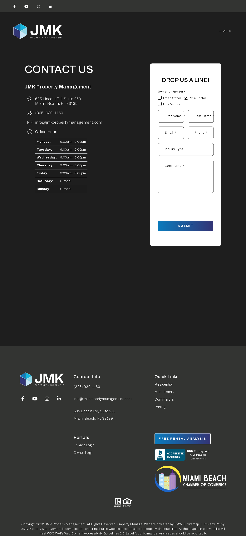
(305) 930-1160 (49, 113)
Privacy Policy (214, 524)
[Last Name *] (201, 116)
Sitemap (193, 524)
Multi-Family (165, 392)
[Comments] (186, 176)
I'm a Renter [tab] (197, 98)
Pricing (160, 407)
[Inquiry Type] (186, 149)
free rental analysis (182, 438)
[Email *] (171, 133)
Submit (186, 225)
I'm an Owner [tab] (172, 98)
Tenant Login (84, 445)
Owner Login (84, 453)
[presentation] (189, 205)
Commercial (164, 399)
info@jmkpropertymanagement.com (68, 122)
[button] (14, 6)
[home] (38, 31)
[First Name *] (171, 116)
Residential (164, 384)
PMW (178, 524)
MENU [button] (226, 31)
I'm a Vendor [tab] (171, 104)
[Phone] (201, 133)
